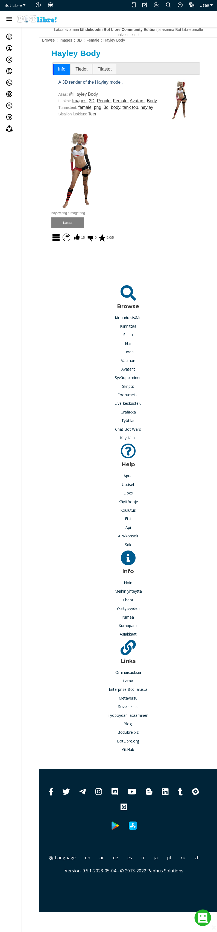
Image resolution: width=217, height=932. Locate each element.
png (115, 114)
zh (133, 877)
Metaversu (137, 711)
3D (109, 100)
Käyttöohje (137, 514)
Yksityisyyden (137, 621)
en (104, 871)
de (132, 871)
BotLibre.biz (137, 745)
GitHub (137, 762)
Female (138, 100)
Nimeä (137, 630)
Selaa (137, 347)
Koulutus (137, 523)
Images (97, 100)
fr (159, 871)
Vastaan (137, 373)
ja (172, 871)
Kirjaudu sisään (137, 330)
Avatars (155, 100)
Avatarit (137, 382)
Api (137, 540)
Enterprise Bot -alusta (137, 702)
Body (81, 107)
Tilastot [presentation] (123, 69)
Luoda (137, 365)
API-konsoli (137, 549)
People (122, 100)
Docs (137, 506)
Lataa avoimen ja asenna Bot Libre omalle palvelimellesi (137, 32)
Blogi (137, 736)
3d (124, 114)
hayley (83, 120)
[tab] (79, 69)
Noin (137, 595)
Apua (137, 488)
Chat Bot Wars (137, 442)
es (146, 871)
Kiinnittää (137, 339)
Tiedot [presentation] (99, 69)
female (103, 114)
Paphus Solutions (174, 890)
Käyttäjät (137, 450)
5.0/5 (124, 251)
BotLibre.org (137, 754)
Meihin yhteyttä (137, 604)
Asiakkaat (137, 647)
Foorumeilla (137, 407)
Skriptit (137, 399)
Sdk (137, 557)
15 (96, 251)
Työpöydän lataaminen (137, 728)
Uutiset (137, 497)
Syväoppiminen (137, 390)
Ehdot (137, 613)
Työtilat (137, 433)
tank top (148, 114)
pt (185, 871)
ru (199, 871)
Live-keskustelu (137, 416)
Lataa (137, 694)
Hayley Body (132, 40)
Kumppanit (137, 638)
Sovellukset (137, 719)
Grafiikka (137, 425)
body (133, 114)
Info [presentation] (79, 69)
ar (118, 871)
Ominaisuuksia (137, 685)
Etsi (137, 356)
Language (78, 871)
